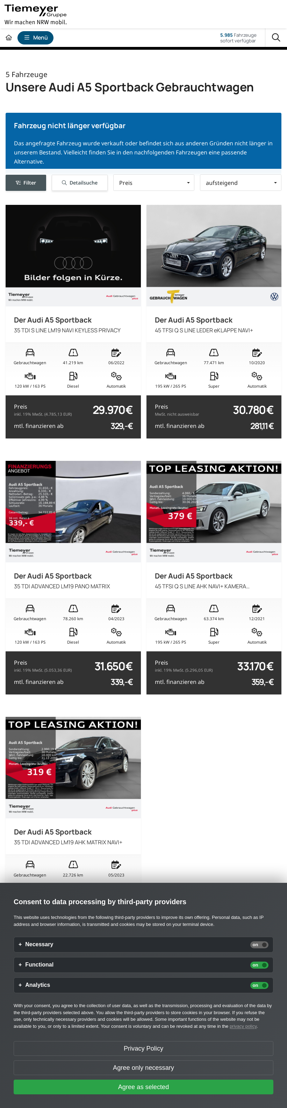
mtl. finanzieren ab (39, 426)
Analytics (37, 985)
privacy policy (243, 1026)
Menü (35, 37)
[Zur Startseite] (9, 37)
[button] (154, 182)
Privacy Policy (143, 1048)
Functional (39, 965)
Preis (43, 410)
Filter (26, 182)
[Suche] (276, 38)
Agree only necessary (143, 1067)
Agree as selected (143, 1086)
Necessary (39, 944)
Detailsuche (79, 182)
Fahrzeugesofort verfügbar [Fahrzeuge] (238, 37)
